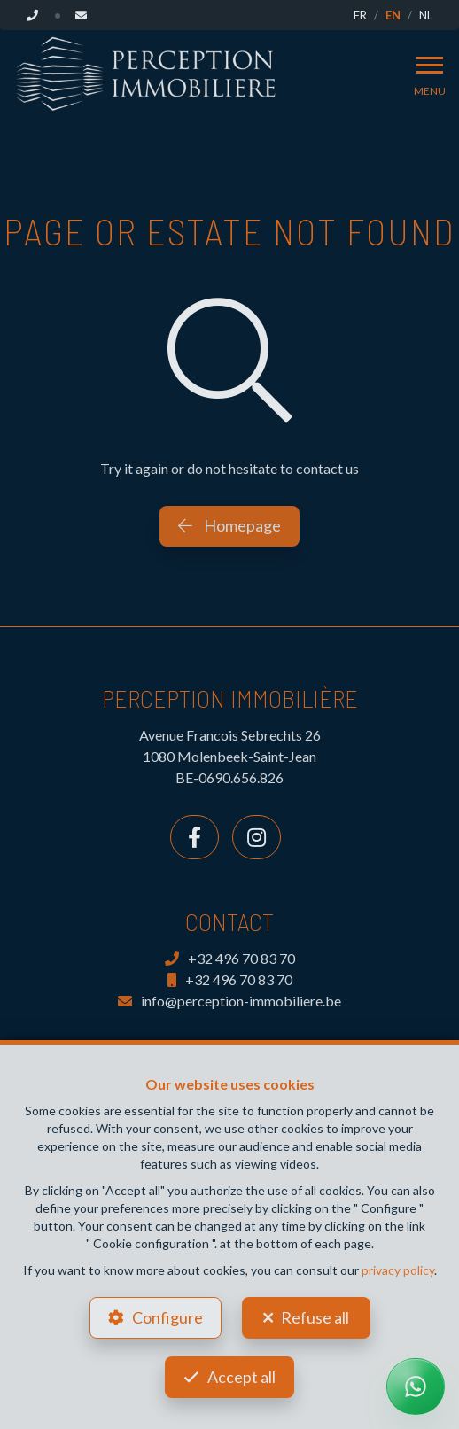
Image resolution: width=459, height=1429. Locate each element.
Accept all (241, 1376)
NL (425, 15)
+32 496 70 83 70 (230, 958)
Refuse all (315, 1317)
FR (360, 15)
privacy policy (398, 1270)
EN (393, 15)
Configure (167, 1317)
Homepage (229, 525)
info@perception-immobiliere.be (229, 1000)
